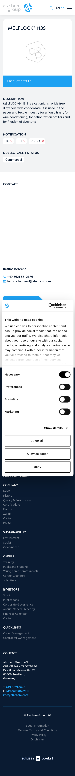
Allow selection (37, 453)
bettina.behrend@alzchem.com (27, 281)
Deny (37, 466)
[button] (60, 7)
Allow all (37, 440)
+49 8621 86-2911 (17, 691)
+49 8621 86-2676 (18, 276)
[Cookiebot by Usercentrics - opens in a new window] (53, 305)
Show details (53, 428)
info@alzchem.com (15, 695)
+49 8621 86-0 (15, 687)
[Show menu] (69, 8)
